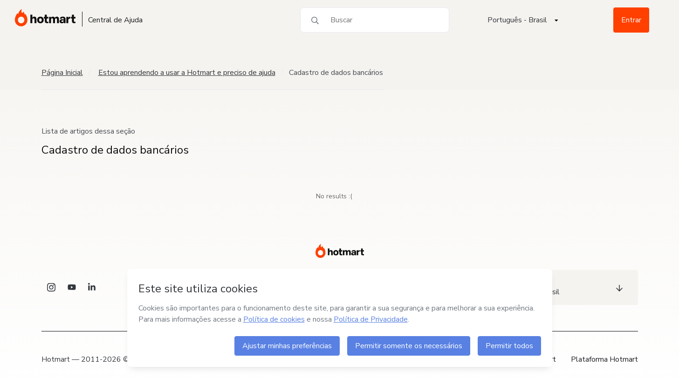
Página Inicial (62, 73)
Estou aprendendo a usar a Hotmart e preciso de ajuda (186, 73)
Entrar (631, 20)
